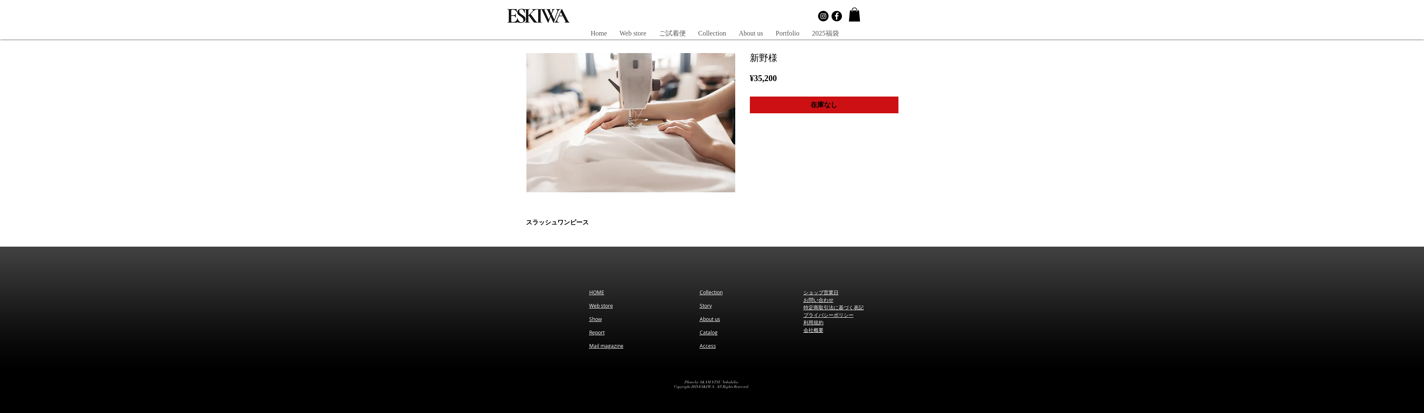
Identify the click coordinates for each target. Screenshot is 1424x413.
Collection (711, 292)
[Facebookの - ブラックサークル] (836, 16)
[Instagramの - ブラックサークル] (823, 16)
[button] (854, 14)
